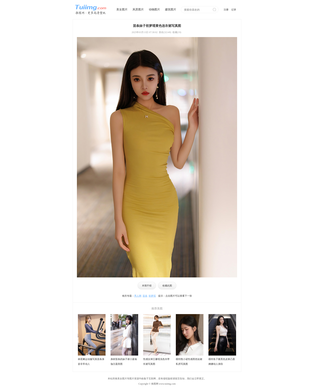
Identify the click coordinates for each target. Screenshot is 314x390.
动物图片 (154, 9)
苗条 (145, 295)
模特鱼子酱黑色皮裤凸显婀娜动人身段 (221, 361)
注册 (226, 9)
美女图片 (122, 9)
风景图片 (138, 9)
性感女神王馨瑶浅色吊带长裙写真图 (156, 361)
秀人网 (137, 295)
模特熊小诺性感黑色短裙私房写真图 (189, 361)
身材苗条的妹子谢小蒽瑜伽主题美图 (124, 361)
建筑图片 (170, 9)
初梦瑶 (152, 295)
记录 (233, 9)
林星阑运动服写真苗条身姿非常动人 (91, 361)
